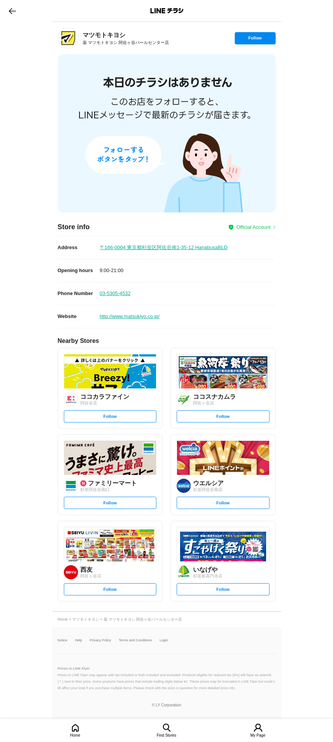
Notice (63, 640)
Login (164, 640)
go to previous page (12, 10)
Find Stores (166, 735)
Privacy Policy (100, 640)
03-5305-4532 (115, 293)
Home (75, 735)
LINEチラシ (167, 10)
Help (78, 640)
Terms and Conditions (135, 640)
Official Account (253, 227)
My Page (257, 735)
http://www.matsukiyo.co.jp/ (130, 316)
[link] (68, 38)
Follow (255, 39)
